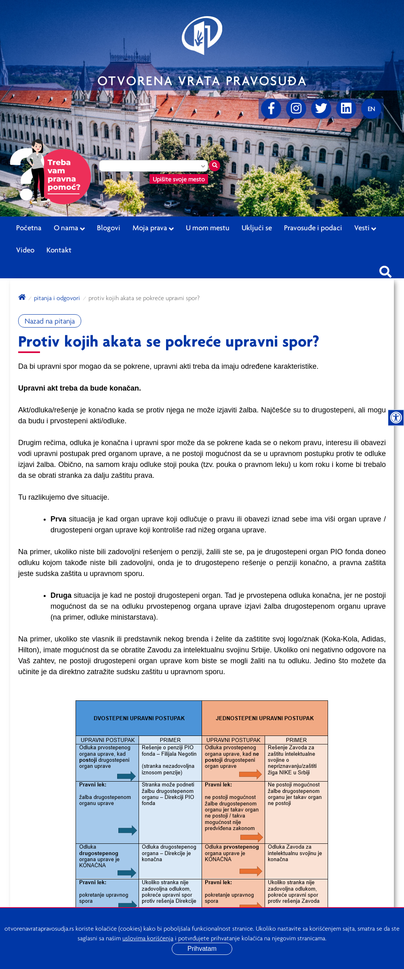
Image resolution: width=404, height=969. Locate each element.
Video (25, 249)
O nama (69, 228)
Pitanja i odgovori (57, 297)
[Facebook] (271, 109)
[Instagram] (296, 109)
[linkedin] (346, 109)
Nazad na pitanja (50, 321)
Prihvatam (202, 948)
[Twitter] (321, 109)
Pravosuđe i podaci (313, 227)
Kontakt (59, 249)
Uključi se (257, 227)
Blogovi (108, 227)
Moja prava (153, 228)
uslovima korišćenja (147, 938)
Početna (29, 227)
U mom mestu (207, 227)
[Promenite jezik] (371, 109)
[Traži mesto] (214, 165)
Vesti (365, 228)
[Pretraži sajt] (385, 269)
